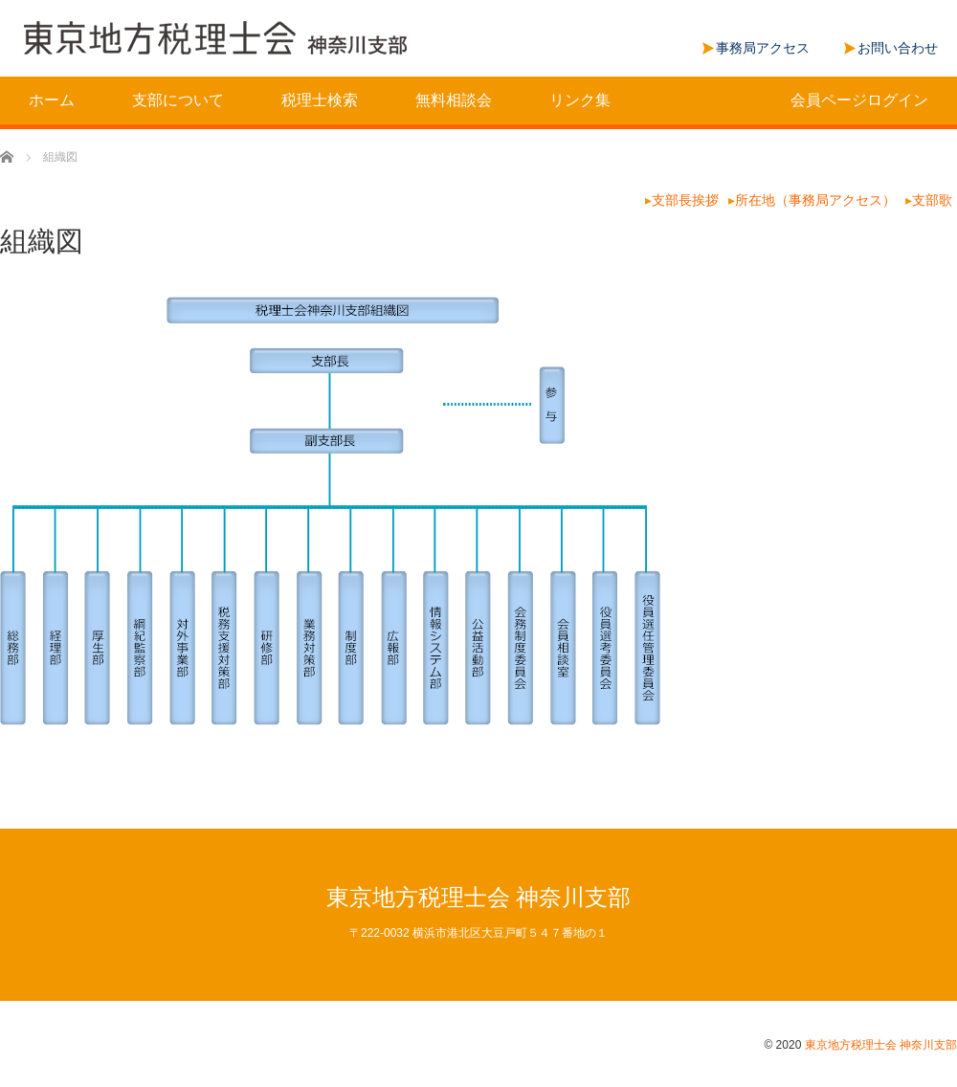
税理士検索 (319, 100)
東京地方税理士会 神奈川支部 (479, 897)
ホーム (52, 100)
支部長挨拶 (685, 200)
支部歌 (932, 200)
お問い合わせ (897, 47)
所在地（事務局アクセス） (815, 200)
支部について (178, 100)
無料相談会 (453, 100)
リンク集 (580, 100)
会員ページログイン (859, 100)
